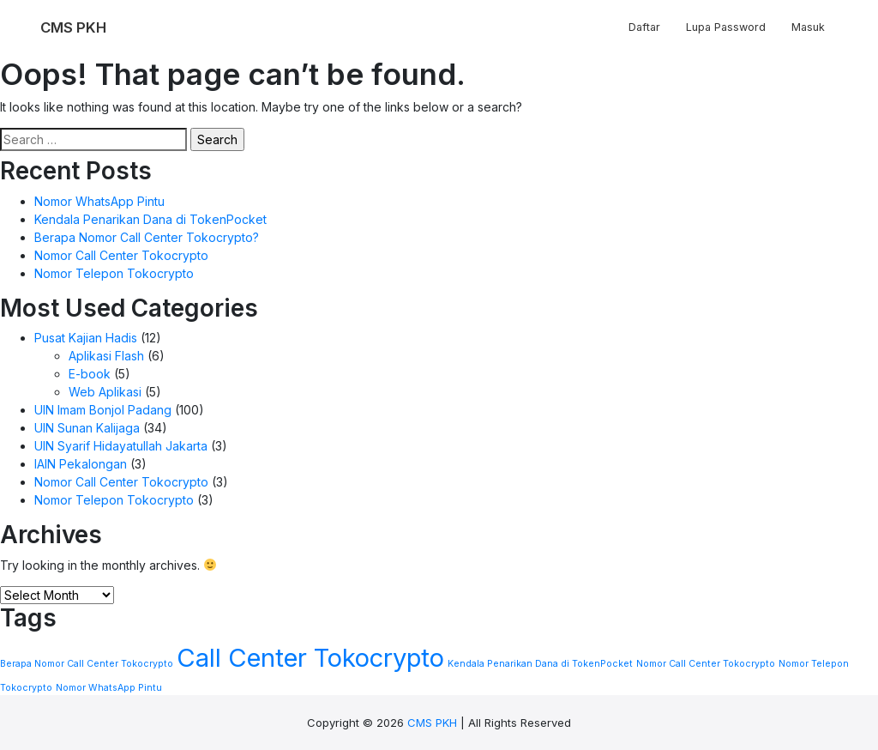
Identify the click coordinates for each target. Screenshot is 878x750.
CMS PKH (432, 722)
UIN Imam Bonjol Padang (102, 409)
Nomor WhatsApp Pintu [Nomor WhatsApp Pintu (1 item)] (109, 687)
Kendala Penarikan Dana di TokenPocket (150, 219)
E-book (90, 373)
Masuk (808, 27)
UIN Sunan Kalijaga (87, 427)
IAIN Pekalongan (80, 464)
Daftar (644, 27)
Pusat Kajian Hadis (85, 337)
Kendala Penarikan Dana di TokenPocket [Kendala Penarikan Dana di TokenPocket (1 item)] (540, 663)
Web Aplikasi (105, 391)
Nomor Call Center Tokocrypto (121, 255)
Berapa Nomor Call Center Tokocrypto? (146, 237)
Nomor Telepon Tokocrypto (114, 273)
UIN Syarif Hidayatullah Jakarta (120, 446)
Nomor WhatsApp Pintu (99, 201)
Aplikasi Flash (106, 355)
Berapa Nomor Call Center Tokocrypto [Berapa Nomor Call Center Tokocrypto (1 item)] (86, 663)
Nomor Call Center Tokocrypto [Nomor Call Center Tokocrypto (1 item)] (705, 663)
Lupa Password (726, 27)
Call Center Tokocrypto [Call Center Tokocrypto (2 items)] (310, 658)
